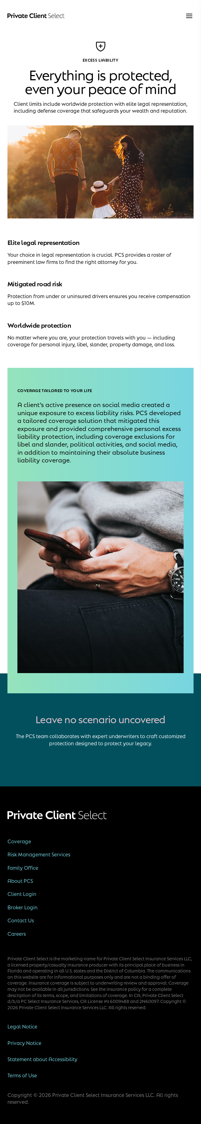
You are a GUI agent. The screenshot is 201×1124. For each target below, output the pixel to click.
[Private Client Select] (36, 16)
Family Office (22, 867)
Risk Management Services (38, 854)
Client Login (21, 894)
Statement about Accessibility (42, 1059)
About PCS (20, 881)
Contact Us (20, 920)
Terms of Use (22, 1075)
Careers (16, 933)
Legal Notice (22, 1026)
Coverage (19, 841)
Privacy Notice (24, 1043)
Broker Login (22, 907)
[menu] (189, 16)
